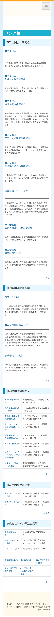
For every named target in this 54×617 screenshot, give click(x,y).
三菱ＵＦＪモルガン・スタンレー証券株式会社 (12, 455)
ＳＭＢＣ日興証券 (12, 443)
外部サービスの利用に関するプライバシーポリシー (28, 604)
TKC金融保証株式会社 (16, 325)
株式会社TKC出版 (14, 355)
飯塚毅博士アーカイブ (16, 191)
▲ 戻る (46, 278)
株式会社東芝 (26, 560)
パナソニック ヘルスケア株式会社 (26, 571)
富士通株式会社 (11, 560)
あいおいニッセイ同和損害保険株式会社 (12, 427)
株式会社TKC (12, 297)
